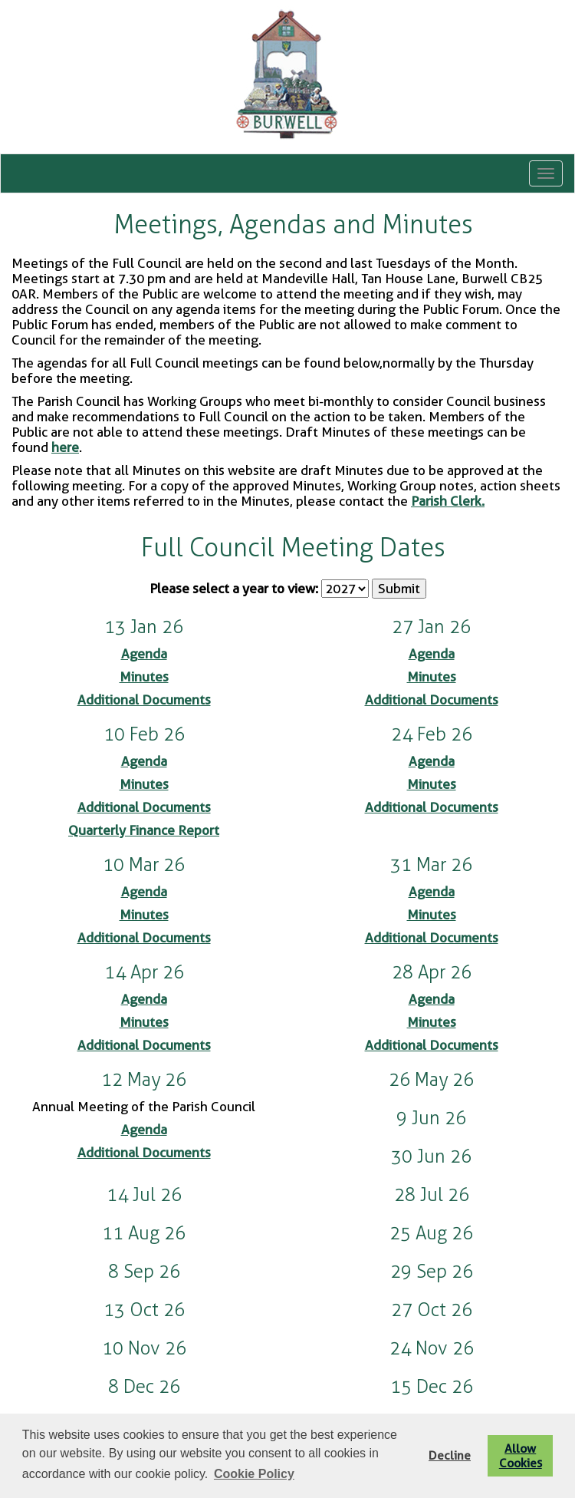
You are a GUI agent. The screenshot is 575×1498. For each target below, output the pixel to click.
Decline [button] (450, 1455)
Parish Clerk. (448, 501)
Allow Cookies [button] (520, 1455)
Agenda (144, 654)
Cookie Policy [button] (254, 1473)
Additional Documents (144, 700)
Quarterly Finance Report (143, 830)
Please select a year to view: (234, 588)
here (65, 447)
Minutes (144, 677)
